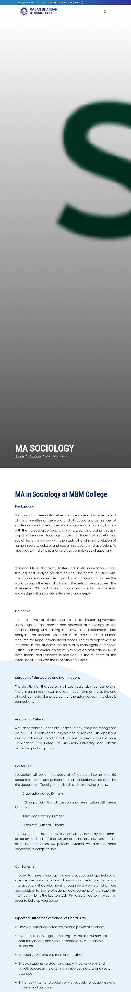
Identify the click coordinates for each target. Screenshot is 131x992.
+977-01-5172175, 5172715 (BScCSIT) (63, 2)
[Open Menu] (112, 12)
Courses (34, 405)
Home (19, 405)
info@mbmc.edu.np (27, 2)
